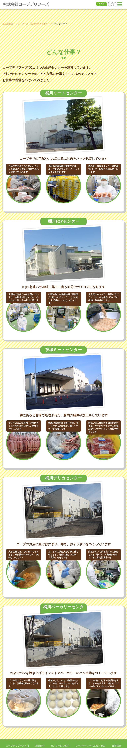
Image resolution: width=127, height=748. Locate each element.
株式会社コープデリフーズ (28, 4)
